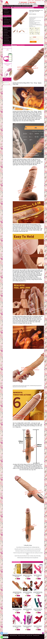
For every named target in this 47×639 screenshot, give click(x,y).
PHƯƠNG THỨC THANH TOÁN (21, 635)
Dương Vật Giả (6, 9)
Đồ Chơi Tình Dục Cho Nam (17, 5)
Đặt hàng (33, 41)
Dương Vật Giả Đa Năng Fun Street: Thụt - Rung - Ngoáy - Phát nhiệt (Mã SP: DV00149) (37, 593)
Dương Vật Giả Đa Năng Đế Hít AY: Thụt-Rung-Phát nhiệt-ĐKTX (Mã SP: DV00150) (27, 610)
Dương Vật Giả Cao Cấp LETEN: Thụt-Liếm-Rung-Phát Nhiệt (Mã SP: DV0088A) (27, 627)
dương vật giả (20, 385)
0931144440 (23, 2)
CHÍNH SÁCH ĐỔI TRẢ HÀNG (13, 635)
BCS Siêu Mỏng (6, 32)
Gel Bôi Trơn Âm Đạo (6, 40)
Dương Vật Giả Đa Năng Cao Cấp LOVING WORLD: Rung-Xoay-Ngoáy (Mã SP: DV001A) (17, 593)
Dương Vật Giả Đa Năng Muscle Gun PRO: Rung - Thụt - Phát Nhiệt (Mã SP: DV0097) (17, 610)
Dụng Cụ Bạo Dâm (6, 38)
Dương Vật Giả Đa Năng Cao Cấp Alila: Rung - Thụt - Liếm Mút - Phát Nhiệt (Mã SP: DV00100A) (38, 610)
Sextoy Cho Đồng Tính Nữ (7, 14)
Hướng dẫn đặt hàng (38, 0)
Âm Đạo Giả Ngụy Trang (7, 19)
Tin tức (43, 0)
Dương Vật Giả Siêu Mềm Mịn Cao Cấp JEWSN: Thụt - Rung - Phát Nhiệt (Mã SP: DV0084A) (27, 576)
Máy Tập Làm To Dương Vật (7, 24)
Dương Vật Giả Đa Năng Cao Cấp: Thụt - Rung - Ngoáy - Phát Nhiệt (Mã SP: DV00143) (27, 593)
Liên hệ (33, 0)
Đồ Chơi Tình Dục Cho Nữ (10, 5)
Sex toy (28, 226)
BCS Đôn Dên (5, 29)
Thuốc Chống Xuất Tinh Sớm (7, 37)
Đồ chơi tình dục (17, 224)
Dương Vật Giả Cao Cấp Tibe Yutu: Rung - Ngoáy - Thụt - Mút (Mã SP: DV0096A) (17, 627)
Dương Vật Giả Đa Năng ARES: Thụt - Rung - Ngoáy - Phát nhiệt (23, 7)
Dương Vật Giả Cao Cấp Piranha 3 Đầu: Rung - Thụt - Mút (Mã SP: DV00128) (38, 627)
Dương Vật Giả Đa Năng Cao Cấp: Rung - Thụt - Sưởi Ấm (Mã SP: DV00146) (38, 576)
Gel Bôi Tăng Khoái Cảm (7, 43)
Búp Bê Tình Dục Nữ (6, 22)
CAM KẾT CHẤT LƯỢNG (29, 635)
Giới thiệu (29, 0)
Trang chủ (4, 5)
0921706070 (32, 2)
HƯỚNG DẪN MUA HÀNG (36, 635)
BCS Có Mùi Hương (6, 35)
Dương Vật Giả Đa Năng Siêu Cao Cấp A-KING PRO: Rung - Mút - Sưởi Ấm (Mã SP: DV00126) (17, 576)
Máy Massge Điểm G (6, 12)
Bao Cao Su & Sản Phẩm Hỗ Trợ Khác (26, 5)
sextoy (26, 160)
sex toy (25, 112)
